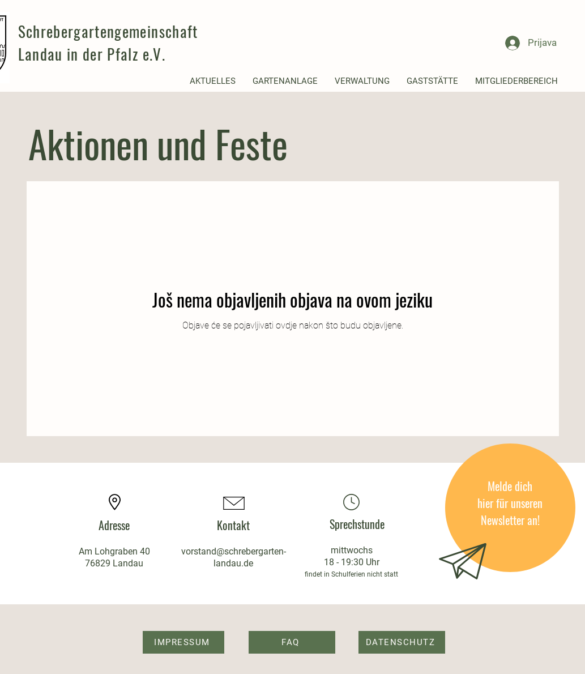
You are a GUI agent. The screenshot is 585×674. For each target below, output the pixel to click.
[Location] (351, 502)
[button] (212, 81)
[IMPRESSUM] (183, 642)
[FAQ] (292, 642)
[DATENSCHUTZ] (401, 642)
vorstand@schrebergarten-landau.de (233, 557)
